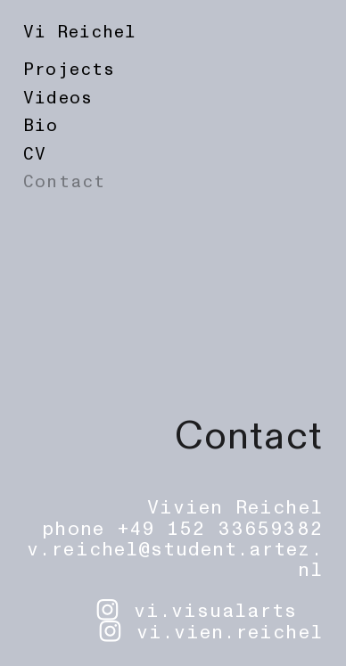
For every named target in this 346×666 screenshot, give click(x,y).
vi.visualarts (216, 611)
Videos (57, 98)
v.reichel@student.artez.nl (174, 560)
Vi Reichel (79, 32)
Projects (68, 69)
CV (34, 154)
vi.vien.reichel (229, 632)
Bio (40, 125)
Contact (63, 181)
